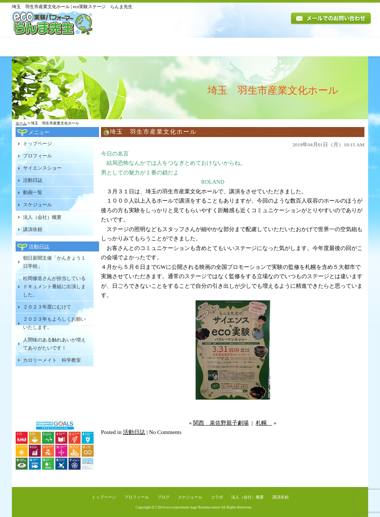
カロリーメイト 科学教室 (52, 360)
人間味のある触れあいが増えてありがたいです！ (54, 344)
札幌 (264, 423)
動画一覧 (211, 47)
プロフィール (88, 47)
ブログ (163, 497)
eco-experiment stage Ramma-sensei (193, 507)
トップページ (37, 47)
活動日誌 (176, 47)
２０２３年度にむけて (47, 307)
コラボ (217, 497)
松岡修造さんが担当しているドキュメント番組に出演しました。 (54, 286)
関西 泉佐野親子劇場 (221, 423)
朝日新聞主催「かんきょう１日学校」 (54, 262)
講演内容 (136, 47)
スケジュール (250, 47)
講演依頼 (347, 47)
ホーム (21, 123)
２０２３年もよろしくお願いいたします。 (54, 323)
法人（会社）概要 (299, 47)
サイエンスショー (42, 168)
